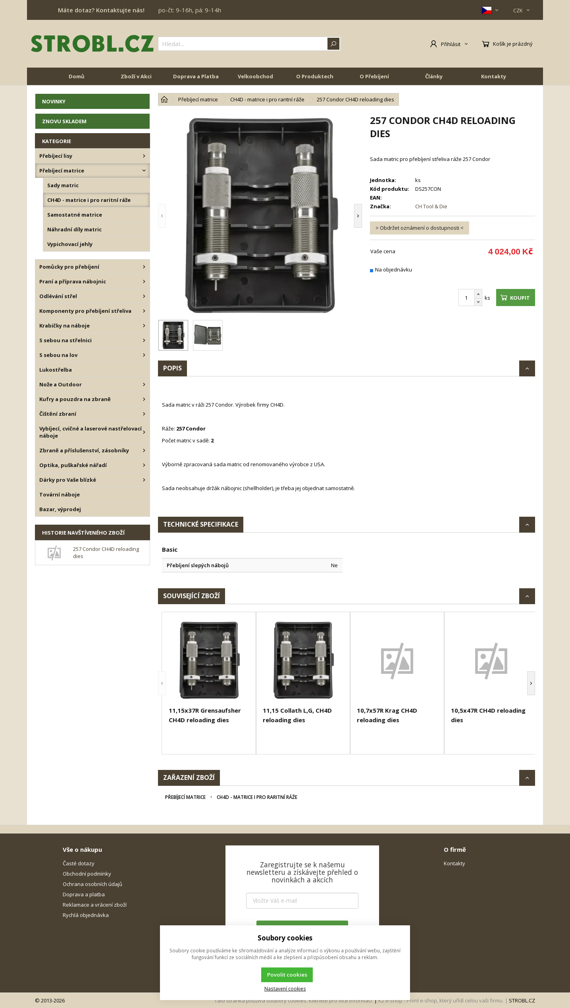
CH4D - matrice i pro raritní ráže (257, 797)
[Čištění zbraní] (144, 413)
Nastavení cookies (285, 988)
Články (434, 76)
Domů (77, 76)
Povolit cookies (287, 974)
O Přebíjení (374, 76)
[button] (162, 216)
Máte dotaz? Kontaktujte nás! (101, 10)
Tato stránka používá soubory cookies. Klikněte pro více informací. (293, 1000)
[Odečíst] (478, 302)
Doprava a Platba (196, 76)
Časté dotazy (78, 863)
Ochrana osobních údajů (92, 884)
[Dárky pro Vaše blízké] (144, 479)
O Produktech (314, 76)
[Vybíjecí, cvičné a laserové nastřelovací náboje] (144, 432)
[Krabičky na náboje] (144, 325)
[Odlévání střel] (144, 296)
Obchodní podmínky (87, 873)
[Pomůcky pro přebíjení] (144, 266)
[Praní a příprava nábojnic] (144, 281)
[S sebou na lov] (144, 354)
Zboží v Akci (136, 76)
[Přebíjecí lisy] (144, 155)
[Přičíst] (478, 294)
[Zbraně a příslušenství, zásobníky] (144, 450)
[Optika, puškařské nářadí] (144, 465)
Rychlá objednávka (86, 915)
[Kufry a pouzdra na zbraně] (144, 399)
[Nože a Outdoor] (144, 384)
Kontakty (493, 76)
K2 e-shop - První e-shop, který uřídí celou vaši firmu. (441, 1000)
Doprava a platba (84, 894)
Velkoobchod (255, 76)
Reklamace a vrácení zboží (95, 904)
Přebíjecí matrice (185, 797)
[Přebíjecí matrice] (144, 170)
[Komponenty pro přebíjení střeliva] (144, 310)
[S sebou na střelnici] (144, 340)
